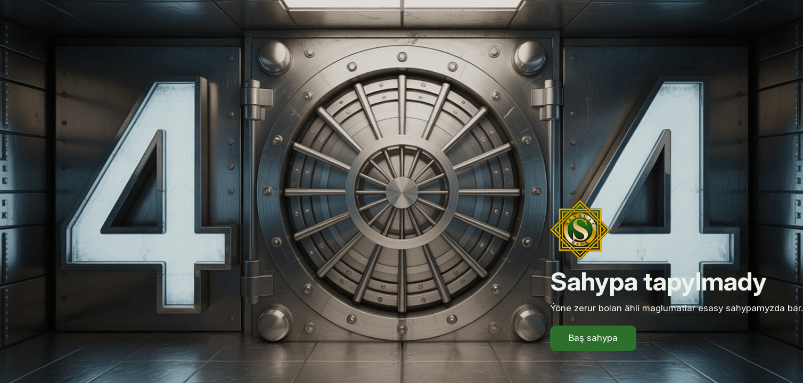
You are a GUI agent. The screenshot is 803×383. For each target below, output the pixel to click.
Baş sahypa (593, 337)
